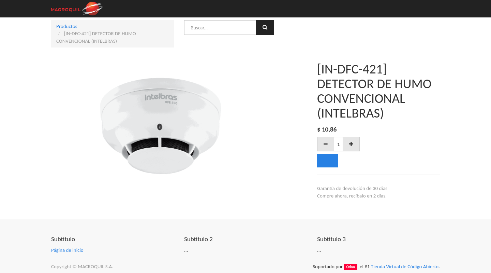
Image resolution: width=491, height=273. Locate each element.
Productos (66, 26)
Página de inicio (67, 250)
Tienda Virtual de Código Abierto (404, 266)
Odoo (350, 266)
